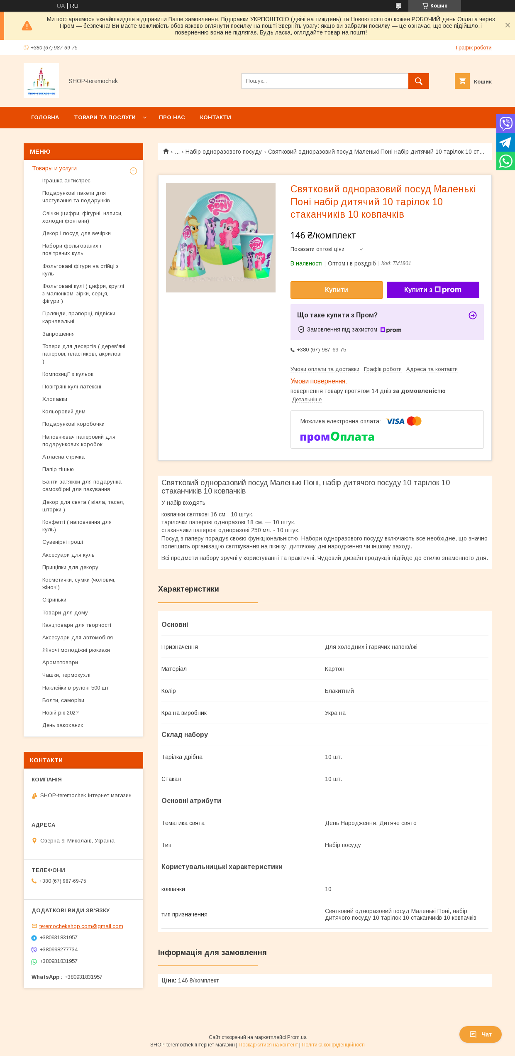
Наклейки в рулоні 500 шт (75, 688)
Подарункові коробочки (73, 424)
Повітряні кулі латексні (71, 386)
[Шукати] (418, 81)
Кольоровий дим (63, 411)
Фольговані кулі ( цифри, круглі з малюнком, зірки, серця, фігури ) (83, 293)
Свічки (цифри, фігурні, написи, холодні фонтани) (82, 217)
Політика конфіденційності (333, 1045)
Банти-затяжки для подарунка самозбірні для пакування (82, 485)
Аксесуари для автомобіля (77, 637)
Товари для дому (65, 612)
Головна (45, 117)
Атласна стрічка (63, 457)
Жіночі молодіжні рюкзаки (76, 650)
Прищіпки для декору (70, 567)
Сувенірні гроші (62, 542)
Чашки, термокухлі (66, 675)
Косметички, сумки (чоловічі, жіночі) (78, 583)
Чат (480, 1034)
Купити (336, 289)
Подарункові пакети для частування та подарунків (76, 197)
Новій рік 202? (60, 713)
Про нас (172, 117)
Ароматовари (60, 662)
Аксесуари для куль (68, 555)
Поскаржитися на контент (268, 1045)
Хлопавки (54, 399)
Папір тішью (58, 469)
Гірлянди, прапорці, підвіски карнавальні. (78, 317)
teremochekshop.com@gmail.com (81, 926)
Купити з (432, 290)
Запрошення (58, 334)
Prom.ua (297, 1037)
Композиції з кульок (67, 374)
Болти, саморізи (63, 700)
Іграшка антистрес (66, 180)
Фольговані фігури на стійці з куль (80, 270)
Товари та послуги (105, 117)
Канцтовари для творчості (76, 625)
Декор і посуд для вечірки (76, 233)
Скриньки (54, 600)
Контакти (215, 117)
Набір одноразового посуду (223, 151)
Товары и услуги (54, 168)
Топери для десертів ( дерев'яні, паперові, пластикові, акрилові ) (84, 353)
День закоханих (62, 725)
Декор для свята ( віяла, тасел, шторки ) (83, 506)
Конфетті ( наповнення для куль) (77, 526)
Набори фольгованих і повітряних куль (71, 249)
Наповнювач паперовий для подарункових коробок (78, 440)
